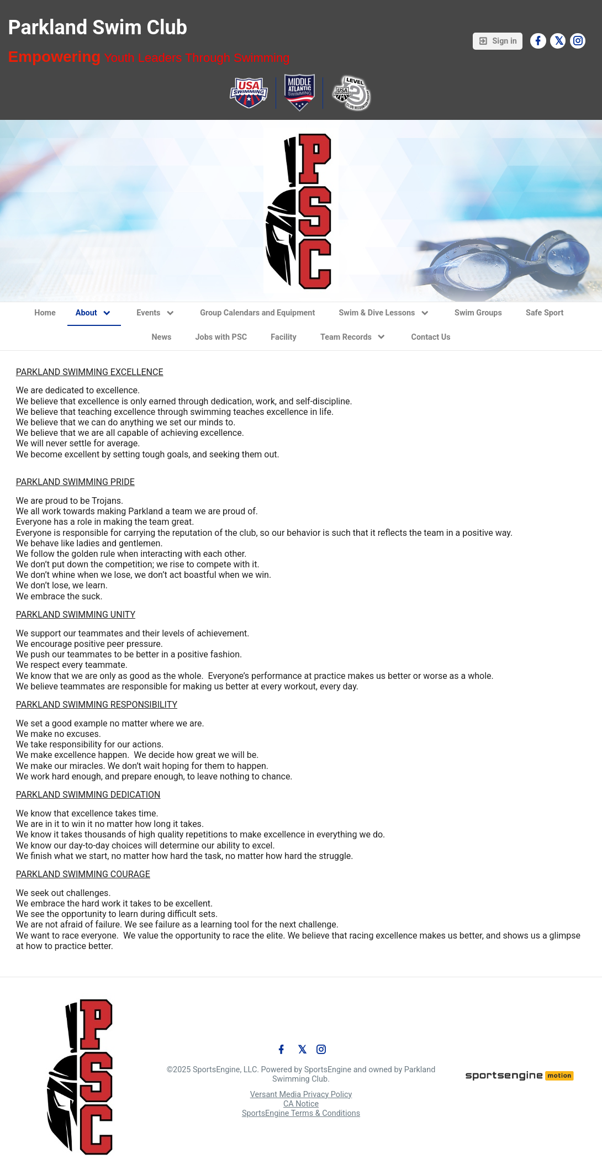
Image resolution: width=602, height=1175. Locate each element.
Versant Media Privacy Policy (301, 1094)
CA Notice (301, 1104)
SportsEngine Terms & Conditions (301, 1113)
